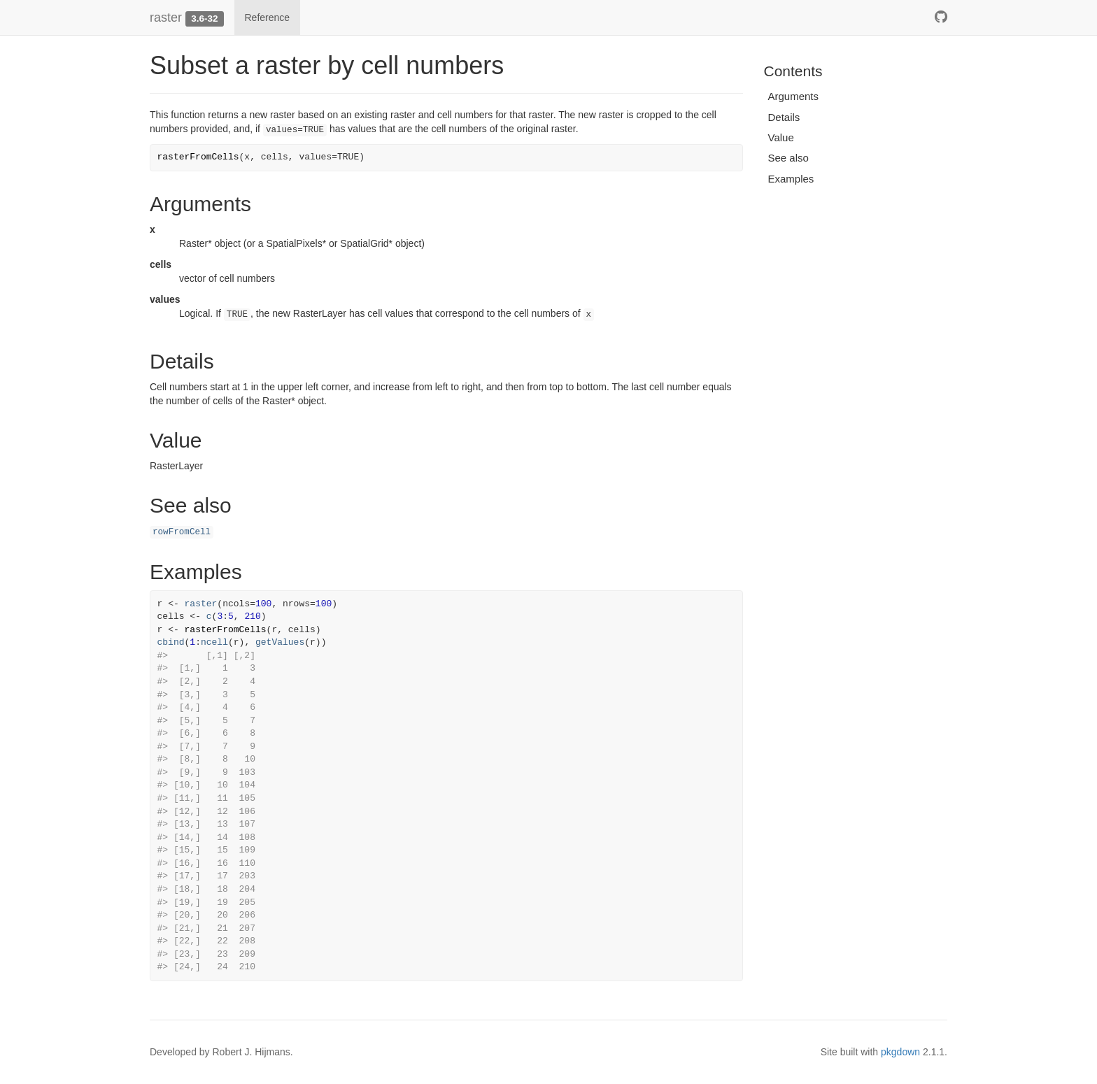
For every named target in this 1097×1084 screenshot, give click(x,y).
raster (166, 17)
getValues (279, 642)
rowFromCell (182, 532)
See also (788, 158)
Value (781, 137)
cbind (171, 642)
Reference (267, 17)
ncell (214, 642)
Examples (791, 179)
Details (784, 117)
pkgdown (900, 1051)
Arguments (793, 96)
